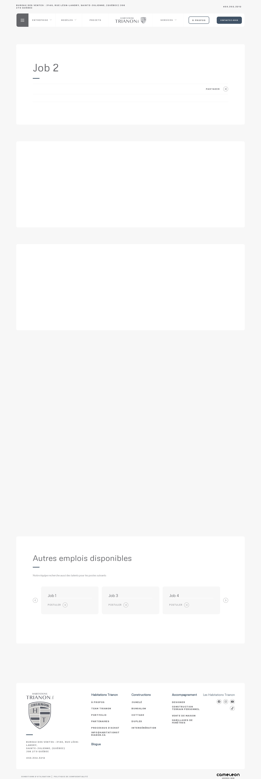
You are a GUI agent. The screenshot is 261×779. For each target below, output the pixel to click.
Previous (35, 600)
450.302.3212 (232, 6)
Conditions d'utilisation (35, 777)
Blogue (96, 744)
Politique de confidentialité (71, 777)
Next (225, 600)
